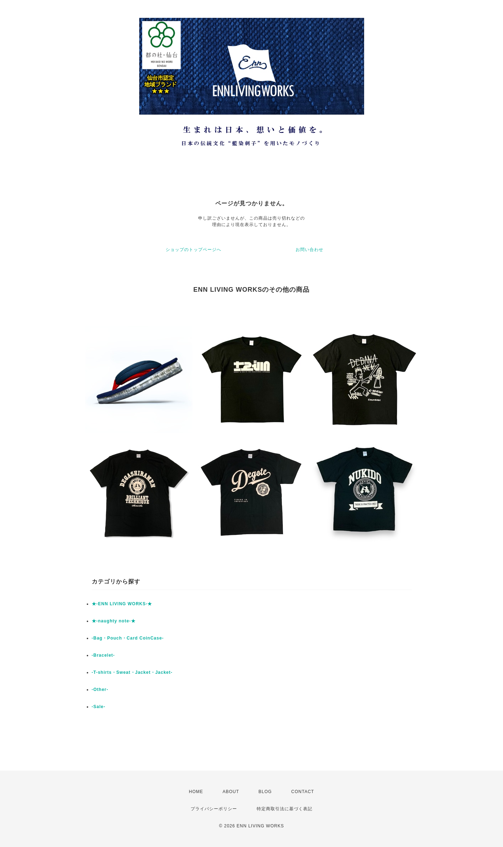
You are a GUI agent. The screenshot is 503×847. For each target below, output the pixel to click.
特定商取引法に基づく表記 (284, 808)
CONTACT (302, 791)
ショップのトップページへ (193, 249)
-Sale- (99, 706)
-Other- (100, 689)
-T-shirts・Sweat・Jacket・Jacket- (132, 672)
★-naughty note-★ (114, 620)
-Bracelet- (103, 655)
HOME (196, 791)
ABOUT (230, 791)
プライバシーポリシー (214, 808)
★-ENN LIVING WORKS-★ (122, 603)
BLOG (265, 791)
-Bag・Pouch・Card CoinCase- (128, 638)
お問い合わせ (309, 249)
